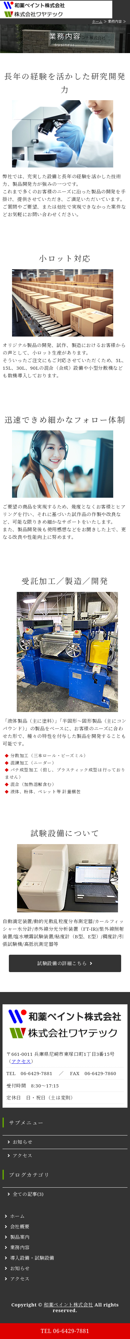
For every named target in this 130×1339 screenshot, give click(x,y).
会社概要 (20, 1226)
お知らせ (22, 1142)
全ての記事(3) (28, 1194)
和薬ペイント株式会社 (68, 1304)
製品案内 (20, 1237)
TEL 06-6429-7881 (65, 1331)
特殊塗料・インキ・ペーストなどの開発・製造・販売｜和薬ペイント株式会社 (42, 9)
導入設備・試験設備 (32, 1258)
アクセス (21, 1061)
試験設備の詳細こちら (62, 963)
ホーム (97, 21)
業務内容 (20, 1247)
